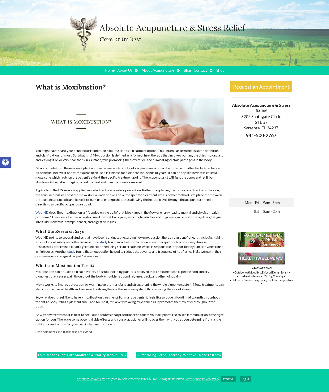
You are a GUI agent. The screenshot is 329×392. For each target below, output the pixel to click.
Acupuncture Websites (91, 379)
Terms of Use (193, 379)
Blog (187, 70)
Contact (200, 70)
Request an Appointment (261, 87)
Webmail (228, 379)
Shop (220, 70)
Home (110, 70)
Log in (245, 379)
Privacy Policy (210, 379)
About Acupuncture (158, 70)
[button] (5, 162)
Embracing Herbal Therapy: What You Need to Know (179, 355)
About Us (124, 70)
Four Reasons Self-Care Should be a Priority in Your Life (82, 355)
